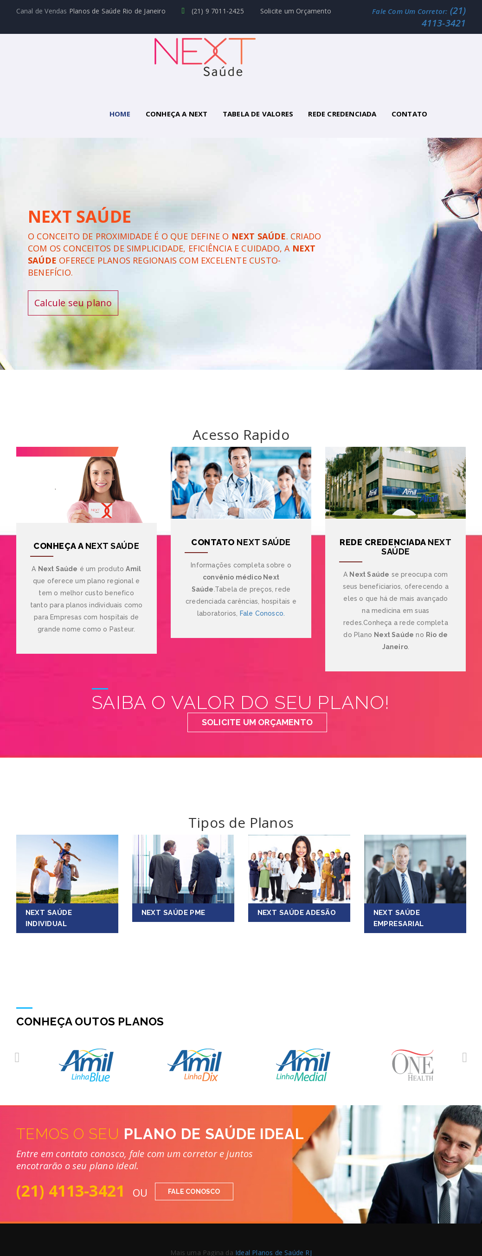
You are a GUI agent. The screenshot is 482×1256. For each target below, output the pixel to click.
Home (120, 113)
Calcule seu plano (73, 301)
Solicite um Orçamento (295, 10)
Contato (409, 113)
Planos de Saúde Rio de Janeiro (117, 10)
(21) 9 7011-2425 (213, 10)
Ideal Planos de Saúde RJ (273, 1251)
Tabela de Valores (258, 113)
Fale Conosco (194, 1190)
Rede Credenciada (342, 113)
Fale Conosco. (262, 611)
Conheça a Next (177, 113)
